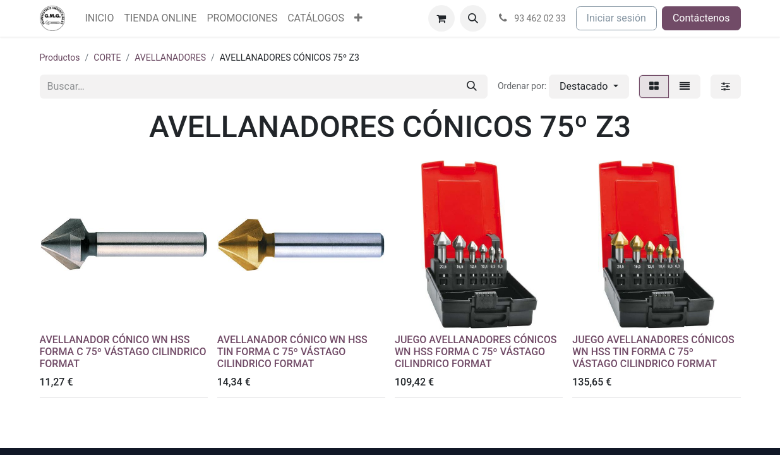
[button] (473, 18)
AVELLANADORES (170, 57)
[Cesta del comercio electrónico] (441, 18)
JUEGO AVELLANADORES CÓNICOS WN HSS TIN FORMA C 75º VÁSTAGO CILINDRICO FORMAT (653, 352)
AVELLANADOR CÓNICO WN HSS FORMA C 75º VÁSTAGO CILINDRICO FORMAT (123, 352)
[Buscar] (472, 87)
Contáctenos (701, 18)
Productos (60, 57)
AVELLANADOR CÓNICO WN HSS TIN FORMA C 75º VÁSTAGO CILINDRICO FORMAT (292, 352)
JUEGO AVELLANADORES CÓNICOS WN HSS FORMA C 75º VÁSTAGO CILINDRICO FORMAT (476, 352)
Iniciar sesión (616, 18)
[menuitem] (99, 18)
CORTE (107, 57)
